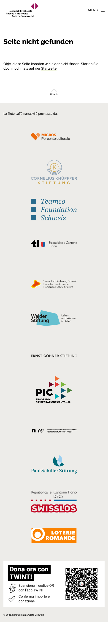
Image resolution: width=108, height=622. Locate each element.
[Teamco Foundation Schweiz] (54, 208)
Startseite (49, 68)
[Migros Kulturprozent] (54, 139)
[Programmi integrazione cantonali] (54, 391)
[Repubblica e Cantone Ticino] (54, 244)
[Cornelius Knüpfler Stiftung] (54, 173)
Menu (93, 10)
